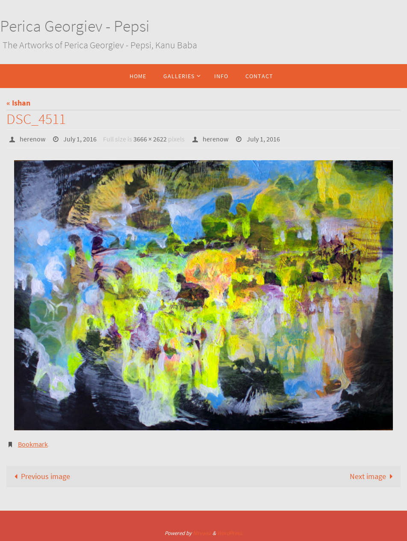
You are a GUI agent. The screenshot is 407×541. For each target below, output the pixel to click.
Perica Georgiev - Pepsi (75, 26)
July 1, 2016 (80, 139)
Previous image (40, 476)
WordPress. (230, 533)
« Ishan (18, 103)
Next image (373, 476)
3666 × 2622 (150, 139)
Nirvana (202, 533)
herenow (32, 139)
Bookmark (33, 444)
